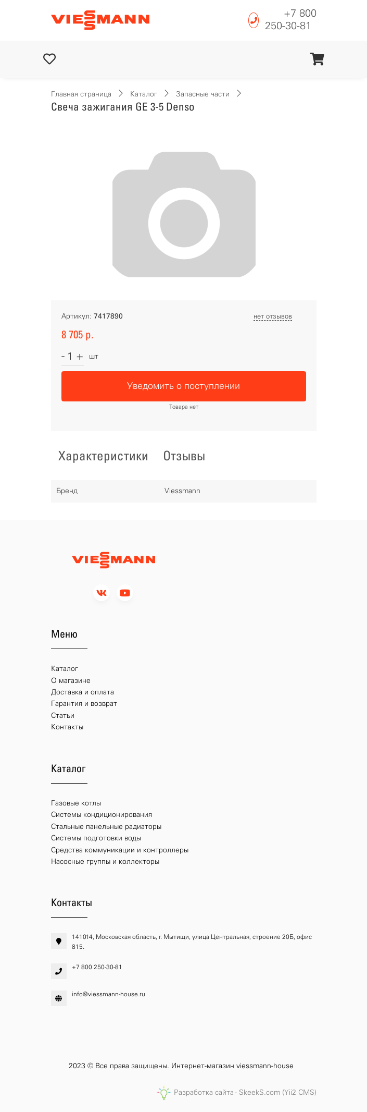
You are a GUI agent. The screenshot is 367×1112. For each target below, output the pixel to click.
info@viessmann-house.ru (108, 994)
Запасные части (203, 94)
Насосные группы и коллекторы (105, 861)
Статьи (62, 715)
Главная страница (81, 94)
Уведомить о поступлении (183, 386)
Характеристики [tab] (103, 455)
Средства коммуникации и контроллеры (119, 850)
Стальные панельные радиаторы (106, 826)
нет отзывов (273, 316)
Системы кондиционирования (101, 814)
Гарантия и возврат (84, 703)
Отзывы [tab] (184, 455)
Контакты (67, 727)
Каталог (143, 94)
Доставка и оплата (82, 692)
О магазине (71, 680)
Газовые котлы (76, 803)
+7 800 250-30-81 (291, 19)
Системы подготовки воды (96, 838)
